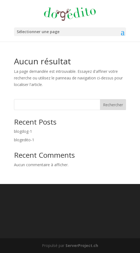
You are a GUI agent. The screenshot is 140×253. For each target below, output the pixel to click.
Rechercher (113, 104)
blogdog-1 (23, 131)
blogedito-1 (24, 139)
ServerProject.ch (81, 245)
